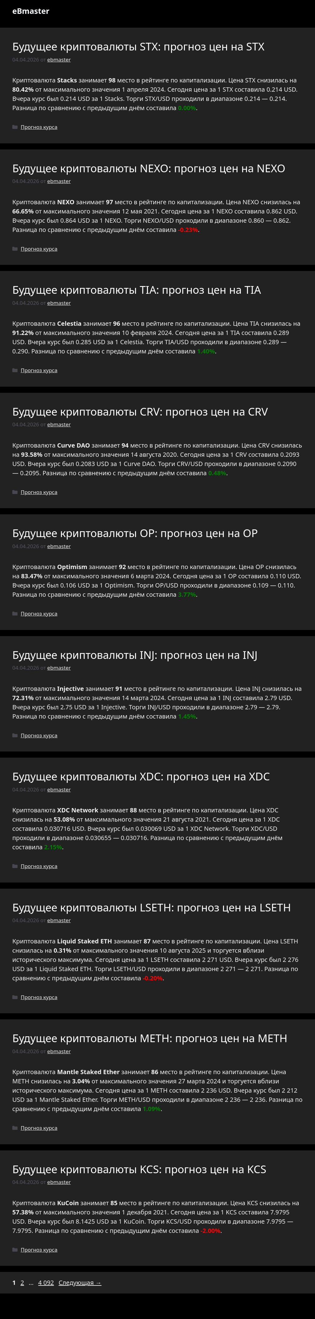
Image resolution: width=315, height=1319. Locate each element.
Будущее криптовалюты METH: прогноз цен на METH (149, 1038)
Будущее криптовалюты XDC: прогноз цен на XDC (141, 776)
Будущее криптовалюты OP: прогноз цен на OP (135, 533)
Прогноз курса (39, 126)
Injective (113, 707)
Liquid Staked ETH (65, 969)
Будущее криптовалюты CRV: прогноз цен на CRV (140, 411)
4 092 (46, 1282)
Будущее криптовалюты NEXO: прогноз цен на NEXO (148, 168)
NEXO (225, 211)
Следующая (80, 1282)
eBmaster (30, 11)
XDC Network (209, 828)
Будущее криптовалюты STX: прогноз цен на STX (138, 46)
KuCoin (134, 1221)
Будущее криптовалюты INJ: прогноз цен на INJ (134, 655)
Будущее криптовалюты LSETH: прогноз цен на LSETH (151, 907)
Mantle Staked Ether (68, 1099)
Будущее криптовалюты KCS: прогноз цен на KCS (139, 1169)
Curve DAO (139, 464)
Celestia (131, 342)
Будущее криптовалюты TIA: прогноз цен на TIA (136, 289)
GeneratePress (202, 1309)
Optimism (119, 585)
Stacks (114, 98)
